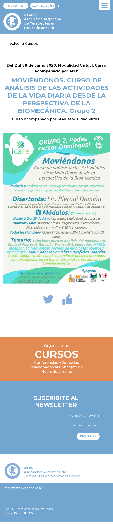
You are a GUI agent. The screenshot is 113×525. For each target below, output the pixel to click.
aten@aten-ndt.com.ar (23, 488)
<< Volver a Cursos (21, 43)
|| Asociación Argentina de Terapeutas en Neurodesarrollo (42, 21)
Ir (59, 5)
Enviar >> (88, 436)
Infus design (23, 513)
